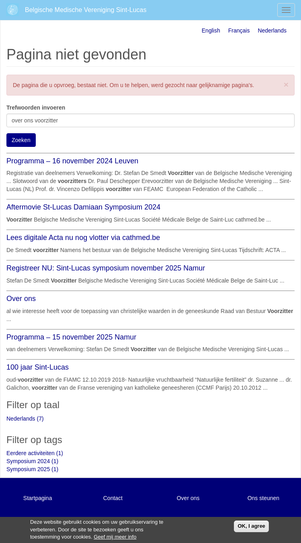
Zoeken (21, 140)
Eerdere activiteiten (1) (34, 453)
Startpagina (37, 498)
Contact (113, 498)
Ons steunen (263, 498)
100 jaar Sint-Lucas (37, 367)
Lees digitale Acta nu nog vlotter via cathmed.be (83, 238)
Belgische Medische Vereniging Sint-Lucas (85, 9)
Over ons (21, 299)
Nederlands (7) (25, 418)
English (211, 30)
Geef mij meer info (115, 537)
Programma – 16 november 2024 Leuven (72, 161)
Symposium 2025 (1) (32, 469)
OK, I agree (251, 526)
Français (239, 30)
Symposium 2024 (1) (32, 461)
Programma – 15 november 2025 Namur (71, 337)
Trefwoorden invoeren (35, 107)
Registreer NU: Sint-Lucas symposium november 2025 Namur (105, 268)
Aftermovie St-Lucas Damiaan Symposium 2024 (83, 207)
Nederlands (272, 30)
